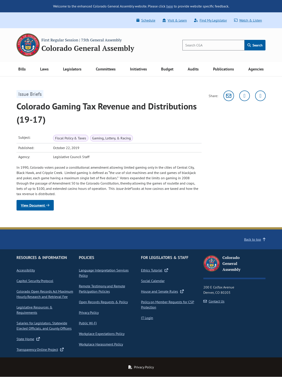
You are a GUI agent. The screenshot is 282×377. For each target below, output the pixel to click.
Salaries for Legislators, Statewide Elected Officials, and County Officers (44, 326)
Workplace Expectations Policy (101, 333)
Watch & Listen (248, 20)
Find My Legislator (210, 20)
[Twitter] (244, 96)
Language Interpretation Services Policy (104, 273)
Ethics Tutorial (154, 270)
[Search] (213, 45)
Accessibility (26, 270)
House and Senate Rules (162, 291)
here (169, 6)
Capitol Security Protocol (35, 281)
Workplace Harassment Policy (101, 344)
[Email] (228, 96)
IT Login (147, 318)
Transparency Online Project (40, 349)
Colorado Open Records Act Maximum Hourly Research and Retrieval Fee (45, 294)
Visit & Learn (174, 20)
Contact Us (213, 301)
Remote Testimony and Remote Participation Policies (102, 289)
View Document (35, 205)
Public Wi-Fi (88, 323)
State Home (28, 339)
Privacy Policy (89, 312)
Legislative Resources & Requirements (34, 310)
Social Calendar (153, 281)
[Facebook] (260, 96)
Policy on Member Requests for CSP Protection (167, 304)
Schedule (145, 20)
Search (255, 45)
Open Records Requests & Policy (103, 302)
